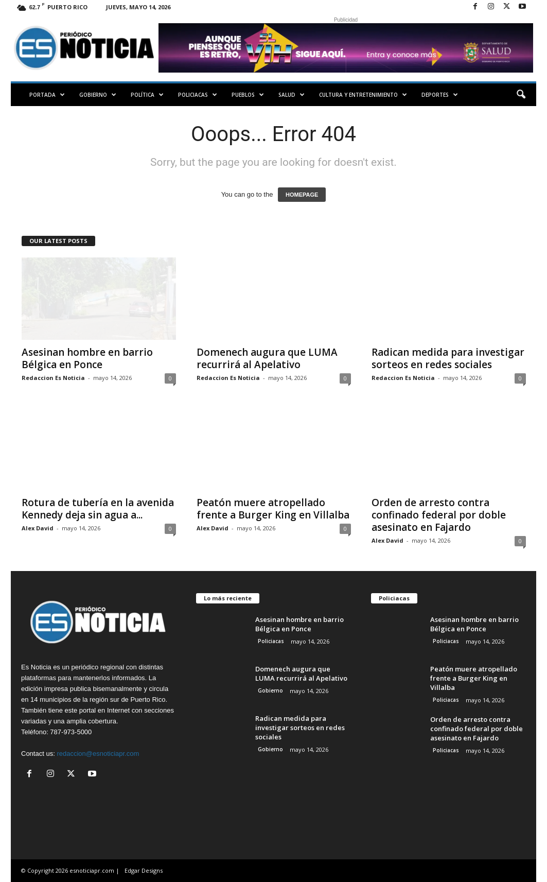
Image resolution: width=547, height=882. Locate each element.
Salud (291, 94)
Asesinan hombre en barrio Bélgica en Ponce (87, 358)
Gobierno (97, 94)
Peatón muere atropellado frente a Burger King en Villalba (273, 509)
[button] (520, 94)
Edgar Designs (144, 870)
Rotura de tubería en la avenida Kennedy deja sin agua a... (98, 509)
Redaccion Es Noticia (53, 378)
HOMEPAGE (302, 195)
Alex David (38, 528)
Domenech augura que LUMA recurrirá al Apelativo (267, 358)
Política (147, 94)
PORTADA (47, 94)
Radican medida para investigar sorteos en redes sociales (448, 358)
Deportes (439, 94)
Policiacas (197, 94)
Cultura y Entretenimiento (363, 94)
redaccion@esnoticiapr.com (98, 753)
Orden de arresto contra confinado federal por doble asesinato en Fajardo (439, 515)
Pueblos (248, 94)
